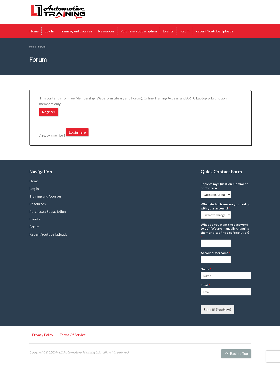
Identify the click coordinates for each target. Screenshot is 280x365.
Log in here (77, 132)
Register (48, 112)
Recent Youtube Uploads (214, 31)
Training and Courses (76, 31)
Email (205, 285)
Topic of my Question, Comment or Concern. (224, 186)
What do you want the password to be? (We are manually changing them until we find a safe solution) (225, 230)
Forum (184, 31)
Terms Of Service (73, 335)
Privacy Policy (42, 335)
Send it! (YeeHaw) (217, 309)
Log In (49, 31)
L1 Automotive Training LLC (80, 352)
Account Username (215, 253)
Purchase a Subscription (138, 31)
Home (34, 31)
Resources (106, 31)
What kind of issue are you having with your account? (225, 206)
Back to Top (236, 353)
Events (168, 31)
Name (206, 269)
